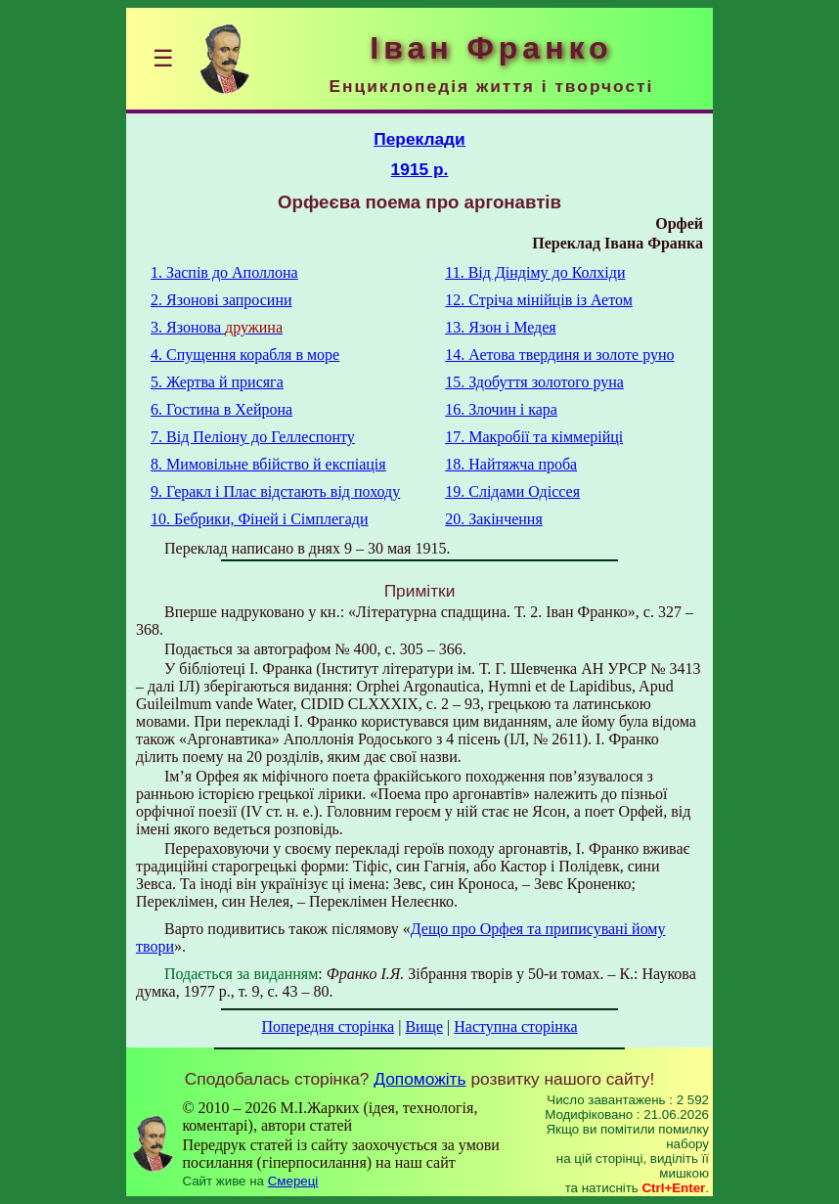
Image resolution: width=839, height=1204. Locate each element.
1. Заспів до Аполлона (224, 272)
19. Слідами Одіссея (512, 491)
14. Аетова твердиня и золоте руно (559, 354)
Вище (424, 1026)
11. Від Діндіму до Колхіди (535, 272)
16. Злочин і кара (501, 409)
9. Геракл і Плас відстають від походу (275, 491)
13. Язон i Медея (500, 327)
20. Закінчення (494, 519)
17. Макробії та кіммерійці (534, 436)
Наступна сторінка (515, 1026)
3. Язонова (217, 327)
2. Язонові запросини (221, 299)
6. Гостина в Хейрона (221, 409)
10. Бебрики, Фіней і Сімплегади (259, 519)
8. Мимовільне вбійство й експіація (268, 464)
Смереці (293, 1181)
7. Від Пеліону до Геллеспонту (253, 436)
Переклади (419, 139)
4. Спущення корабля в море (245, 354)
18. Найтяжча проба (511, 464)
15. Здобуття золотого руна (534, 382)
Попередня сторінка (327, 1026)
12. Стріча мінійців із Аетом (539, 299)
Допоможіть (419, 1079)
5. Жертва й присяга (217, 382)
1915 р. (420, 169)
